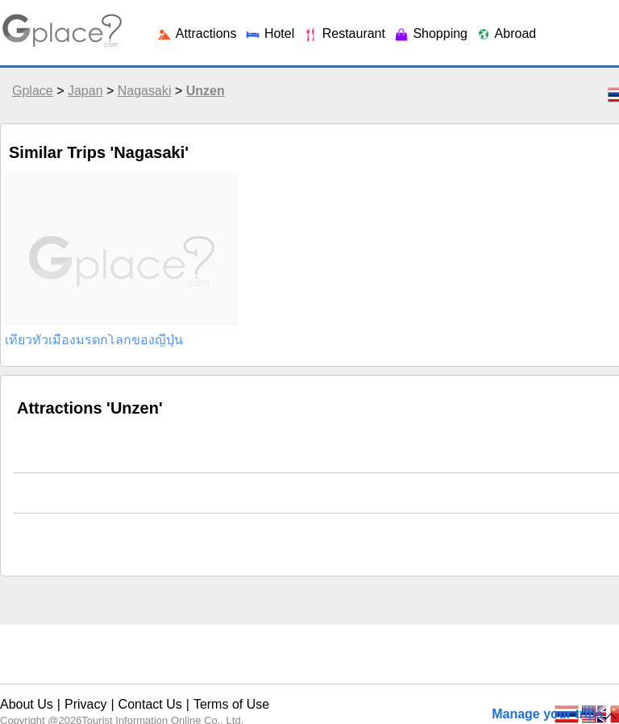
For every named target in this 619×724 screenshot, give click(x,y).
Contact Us (150, 704)
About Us (26, 704)
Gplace (32, 91)
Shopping (430, 33)
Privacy (85, 704)
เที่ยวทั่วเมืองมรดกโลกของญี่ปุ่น (94, 340)
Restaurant (343, 33)
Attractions (196, 33)
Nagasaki (145, 91)
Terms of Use (231, 704)
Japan (85, 91)
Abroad (506, 33)
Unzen (205, 91)
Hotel (269, 33)
